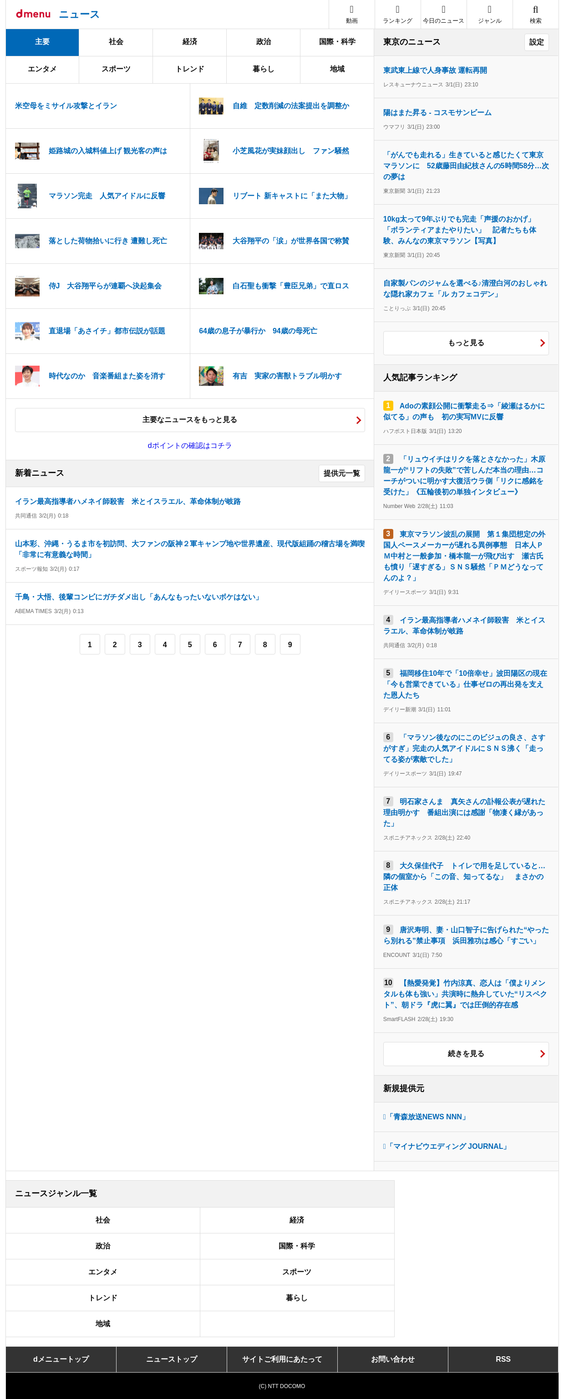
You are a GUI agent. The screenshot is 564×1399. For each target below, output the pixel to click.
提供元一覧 (342, 473)
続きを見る (466, 1053)
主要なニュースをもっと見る (189, 419)
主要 (42, 41)
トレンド (189, 69)
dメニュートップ (61, 1359)
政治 (263, 41)
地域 (337, 69)
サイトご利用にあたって (282, 1359)
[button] (490, 14)
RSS (503, 1359)
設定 (536, 42)
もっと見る (466, 343)
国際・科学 (337, 41)
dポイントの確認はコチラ (190, 445)
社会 (116, 41)
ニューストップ (171, 1359)
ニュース (79, 14)
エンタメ (42, 69)
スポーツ (116, 69)
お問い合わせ (393, 1359)
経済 (190, 41)
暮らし (263, 69)
